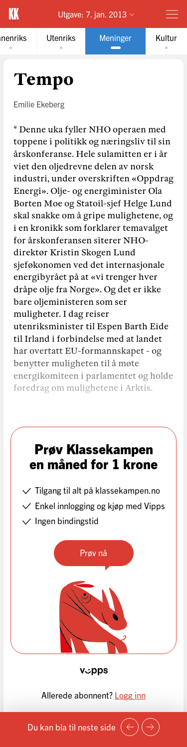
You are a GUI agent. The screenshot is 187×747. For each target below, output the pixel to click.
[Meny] (172, 14)
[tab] (60, 41)
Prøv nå (93, 552)
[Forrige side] (130, 727)
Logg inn (130, 695)
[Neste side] (151, 727)
